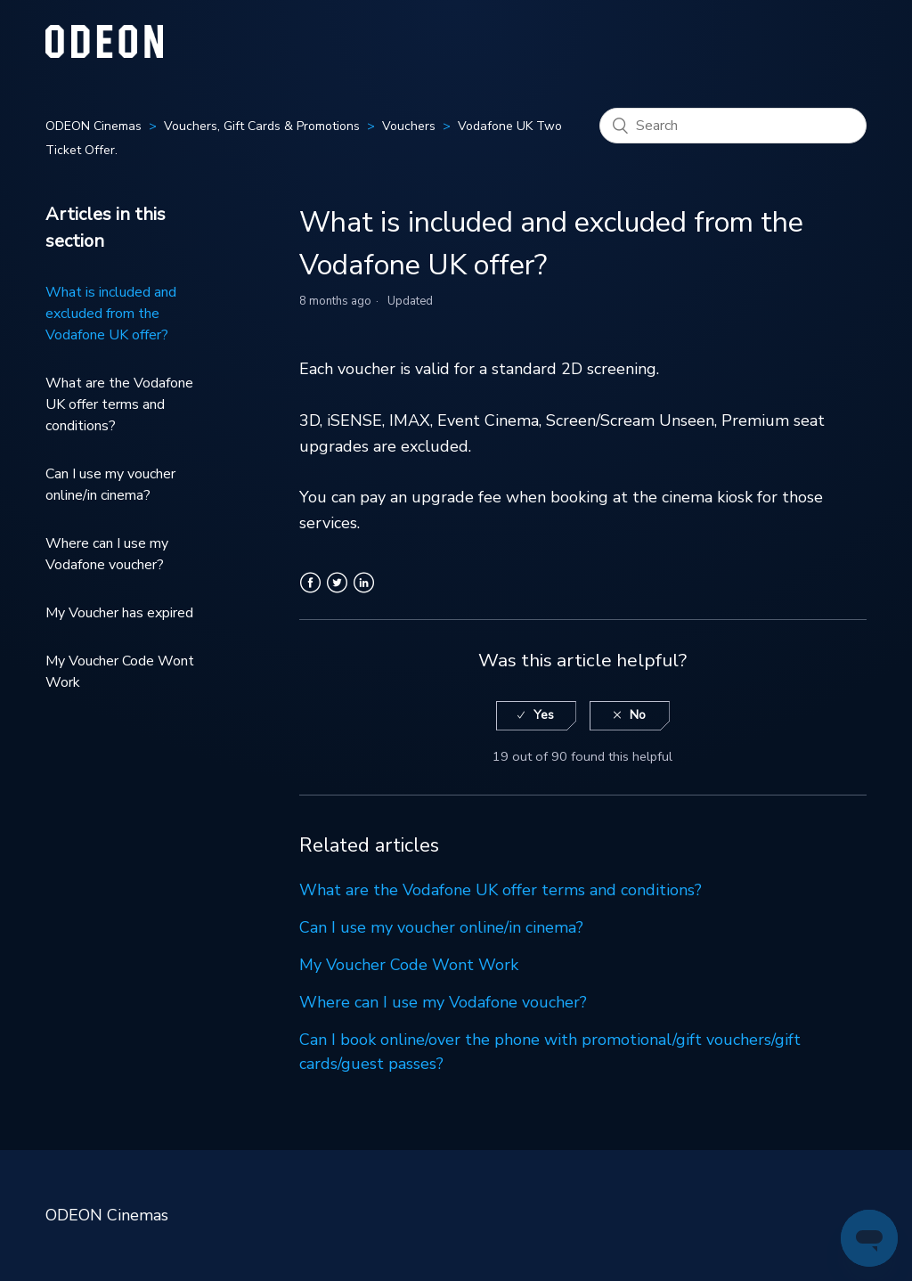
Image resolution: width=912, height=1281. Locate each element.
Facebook (310, 593)
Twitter (337, 593)
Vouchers (409, 126)
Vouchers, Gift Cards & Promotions (262, 126)
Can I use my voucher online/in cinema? (110, 484)
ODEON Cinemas (93, 126)
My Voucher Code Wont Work (119, 671)
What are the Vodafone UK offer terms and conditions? (119, 404)
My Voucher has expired (119, 613)
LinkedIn (364, 593)
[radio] (536, 715)
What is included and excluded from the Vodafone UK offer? (110, 313)
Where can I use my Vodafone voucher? (106, 554)
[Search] (733, 125)
